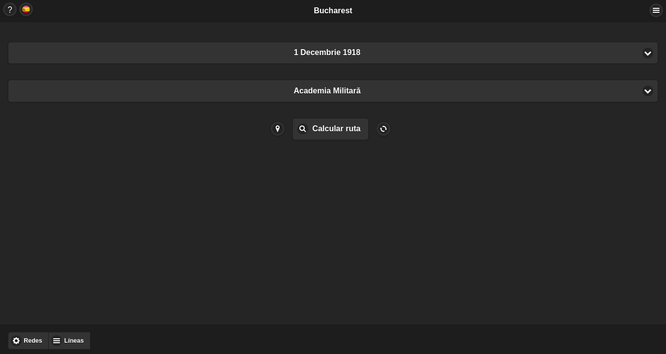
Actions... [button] (656, 10)
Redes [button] (33, 340)
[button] (333, 53)
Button (9, 9)
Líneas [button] (74, 340)
